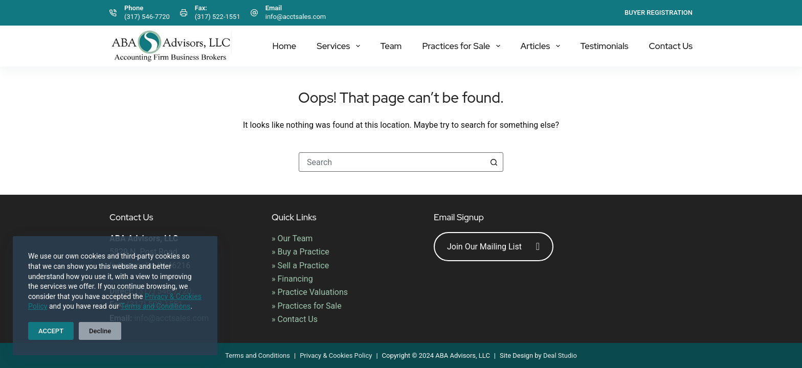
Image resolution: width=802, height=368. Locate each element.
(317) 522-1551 (217, 16)
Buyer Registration (659, 12)
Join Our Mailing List (493, 246)
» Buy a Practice (300, 252)
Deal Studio (560, 355)
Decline (100, 331)
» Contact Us (295, 319)
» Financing (292, 279)
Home (284, 46)
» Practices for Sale (307, 306)
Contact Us (671, 46)
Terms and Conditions (156, 306)
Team (391, 46)
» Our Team (292, 238)
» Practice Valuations (310, 292)
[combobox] (391, 162)
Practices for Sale (463, 46)
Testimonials (605, 46)
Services (340, 46)
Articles (542, 46)
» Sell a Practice (300, 265)
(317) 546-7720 (147, 16)
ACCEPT (50, 331)
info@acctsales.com (295, 16)
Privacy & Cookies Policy (336, 355)
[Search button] (493, 162)
